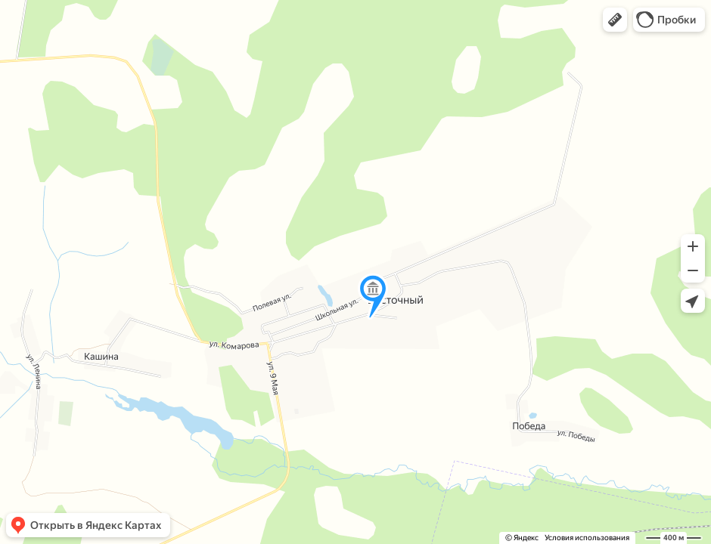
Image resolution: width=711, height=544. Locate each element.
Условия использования (587, 537)
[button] (615, 20)
